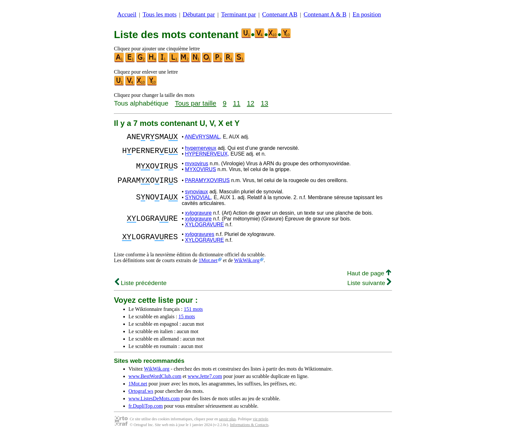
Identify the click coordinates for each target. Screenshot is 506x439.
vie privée (260, 423)
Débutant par (199, 14)
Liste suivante (369, 286)
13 (264, 103)
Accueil (127, 14)
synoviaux (196, 195)
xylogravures (199, 238)
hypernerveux (200, 150)
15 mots (186, 320)
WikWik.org (246, 264)
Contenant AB (279, 14)
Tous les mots (160, 14)
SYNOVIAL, (198, 201)
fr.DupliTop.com (145, 410)
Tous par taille (195, 103)
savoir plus (227, 423)
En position (367, 14)
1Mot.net (208, 264)
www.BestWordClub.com (154, 380)
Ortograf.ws (140, 395)
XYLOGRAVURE (204, 228)
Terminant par (238, 14)
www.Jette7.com (204, 380)
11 (236, 103)
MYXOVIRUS (200, 171)
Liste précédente (141, 286)
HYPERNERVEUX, (207, 155)
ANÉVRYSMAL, (203, 137)
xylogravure (198, 217)
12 (250, 103)
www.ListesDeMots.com (154, 402)
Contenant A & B (325, 14)
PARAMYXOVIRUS (207, 183)
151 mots (193, 313)
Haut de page (369, 277)
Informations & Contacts (249, 428)
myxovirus (196, 165)
